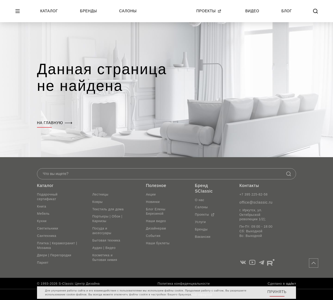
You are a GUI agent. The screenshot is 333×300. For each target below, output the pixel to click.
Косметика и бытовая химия (104, 257)
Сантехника (46, 236)
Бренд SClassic (204, 188)
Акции (151, 194)
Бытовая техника (106, 240)
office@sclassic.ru (255, 202)
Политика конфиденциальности (184, 283)
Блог (286, 11)
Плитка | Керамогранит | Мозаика (57, 245)
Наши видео (156, 221)
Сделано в (282, 283)
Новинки (153, 202)
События (153, 236)
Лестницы (100, 194)
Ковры (97, 202)
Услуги (200, 222)
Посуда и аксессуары (101, 231)
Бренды (88, 11)
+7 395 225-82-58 (253, 194)
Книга (41, 206)
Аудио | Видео (104, 248)
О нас (199, 200)
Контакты (249, 185)
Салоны (128, 11)
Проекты (208, 11)
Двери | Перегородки (54, 255)
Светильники (47, 228)
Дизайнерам (156, 228)
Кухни (41, 221)
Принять (277, 292)
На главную (54, 123)
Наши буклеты (158, 243)
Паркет (43, 262)
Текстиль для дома (108, 209)
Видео (252, 11)
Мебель (43, 213)
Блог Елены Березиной (155, 211)
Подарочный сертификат (47, 197)
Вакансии (202, 237)
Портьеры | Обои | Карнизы (107, 218)
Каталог (49, 11)
